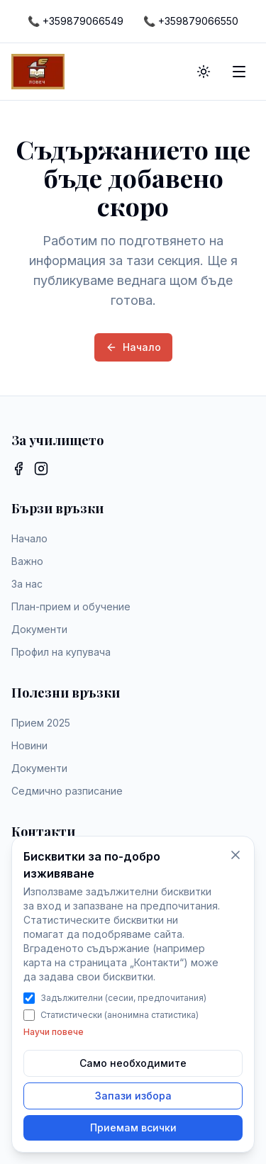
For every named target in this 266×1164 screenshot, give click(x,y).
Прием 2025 (40, 723)
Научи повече (53, 1031)
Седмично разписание (67, 791)
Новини (29, 745)
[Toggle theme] (203, 71)
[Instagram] (41, 468)
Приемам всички (133, 1127)
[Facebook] (18, 468)
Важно (27, 561)
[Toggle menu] (239, 71)
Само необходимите (133, 1063)
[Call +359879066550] (191, 21)
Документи (39, 629)
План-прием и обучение (71, 606)
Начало (133, 347)
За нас (27, 584)
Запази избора (133, 1096)
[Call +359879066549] (75, 21)
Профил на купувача (61, 652)
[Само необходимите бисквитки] (235, 855)
